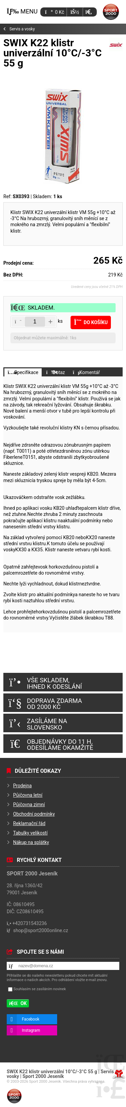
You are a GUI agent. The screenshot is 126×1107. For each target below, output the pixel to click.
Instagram (31, 1030)
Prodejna (22, 785)
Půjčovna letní (27, 795)
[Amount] (35, 322)
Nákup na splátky (31, 842)
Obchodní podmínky (34, 814)
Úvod (110, 11)
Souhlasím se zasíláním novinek (39, 989)
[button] (88, 12)
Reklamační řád (29, 823)
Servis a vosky (22, 29)
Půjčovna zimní (29, 804)
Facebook (30, 1019)
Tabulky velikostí (30, 833)
